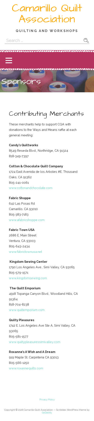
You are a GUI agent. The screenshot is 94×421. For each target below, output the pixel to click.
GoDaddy (47, 412)
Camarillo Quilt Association (47, 14)
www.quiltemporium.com (27, 310)
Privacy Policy (47, 399)
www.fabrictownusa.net (25, 251)
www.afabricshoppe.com (27, 220)
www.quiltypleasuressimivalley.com (34, 342)
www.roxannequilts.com (26, 368)
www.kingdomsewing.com (28, 278)
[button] (8, 60)
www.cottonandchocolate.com (30, 188)
